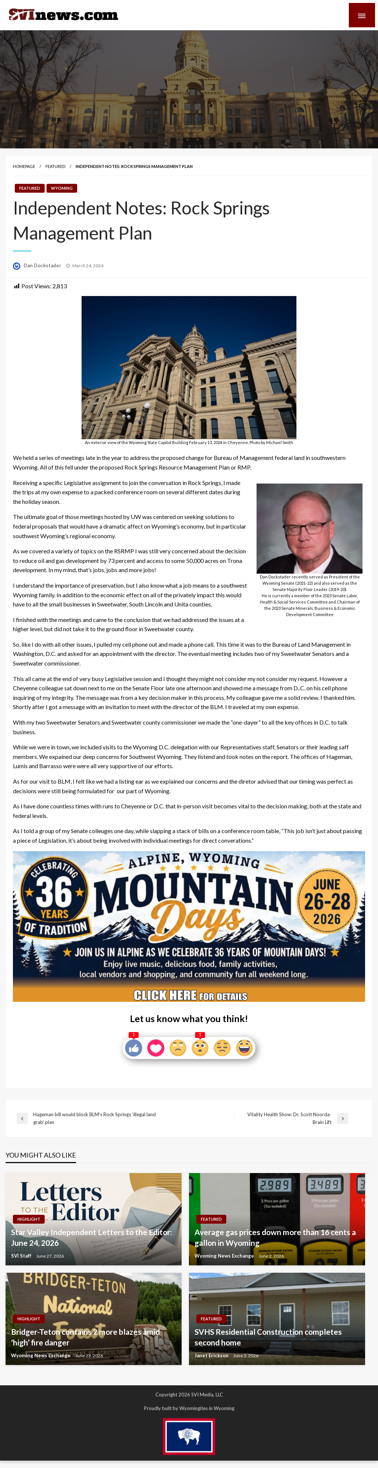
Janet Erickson (212, 1355)
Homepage (24, 166)
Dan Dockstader (43, 265)
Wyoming (62, 188)
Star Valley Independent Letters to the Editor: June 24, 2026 (91, 1237)
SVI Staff (21, 1256)
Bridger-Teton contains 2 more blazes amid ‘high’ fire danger (85, 1337)
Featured (55, 166)
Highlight (28, 1219)
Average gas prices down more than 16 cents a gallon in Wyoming (275, 1237)
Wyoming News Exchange (225, 1256)
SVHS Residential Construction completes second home (268, 1337)
